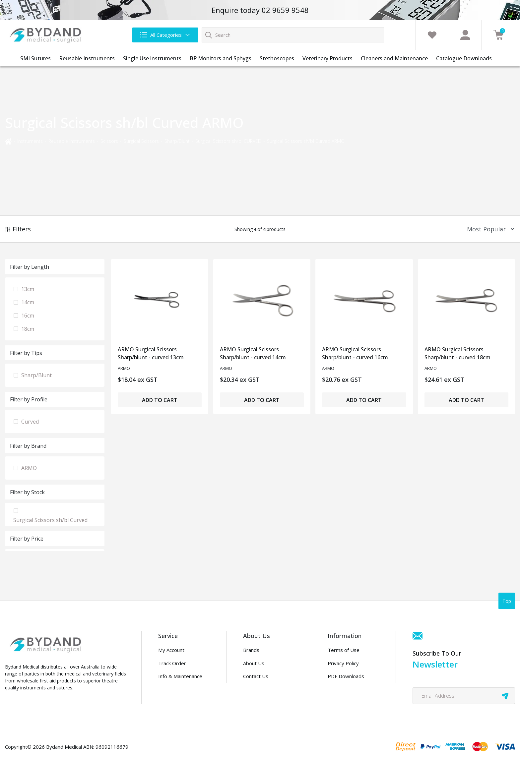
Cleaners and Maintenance (394, 58)
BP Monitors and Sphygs (220, 58)
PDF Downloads (346, 676)
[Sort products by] (488, 229)
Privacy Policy (343, 663)
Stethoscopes (277, 58)
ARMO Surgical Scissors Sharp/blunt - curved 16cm (355, 353)
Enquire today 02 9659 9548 (260, 10)
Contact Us (255, 676)
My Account (171, 650)
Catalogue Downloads (464, 58)
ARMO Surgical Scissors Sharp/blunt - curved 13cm (151, 353)
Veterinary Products (327, 58)
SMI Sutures (35, 58)
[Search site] (208, 35)
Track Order (172, 663)
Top (506, 601)
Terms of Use (343, 650)
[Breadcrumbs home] (8, 141)
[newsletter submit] (505, 695)
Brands (251, 650)
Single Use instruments (152, 58)
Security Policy (344, 689)
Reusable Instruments (87, 58)
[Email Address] (464, 695)
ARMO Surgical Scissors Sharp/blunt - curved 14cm (253, 353)
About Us (253, 663)
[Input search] (293, 35)
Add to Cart (159, 400)
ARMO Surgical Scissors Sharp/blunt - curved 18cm (457, 353)
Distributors (257, 689)
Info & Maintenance (180, 676)
